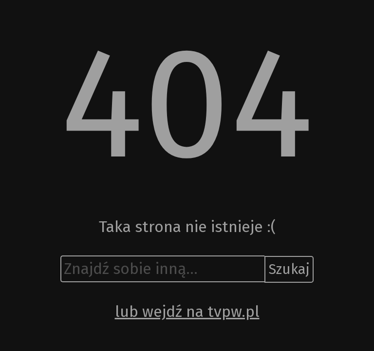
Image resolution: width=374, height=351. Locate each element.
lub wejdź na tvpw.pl (187, 311)
